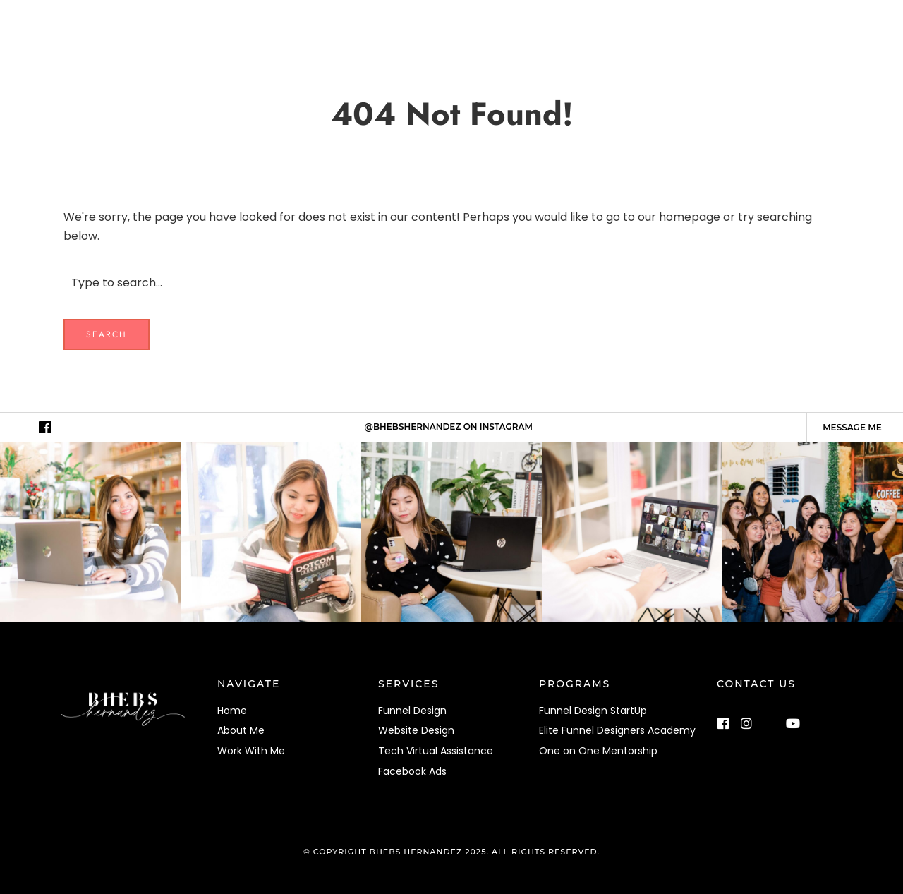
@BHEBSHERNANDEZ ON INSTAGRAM (449, 426)
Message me (852, 427)
